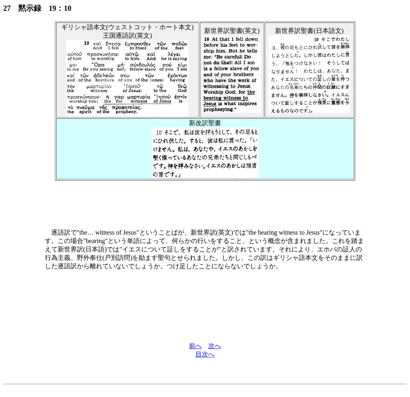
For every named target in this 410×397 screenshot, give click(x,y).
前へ (195, 345)
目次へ (205, 354)
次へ (214, 345)
